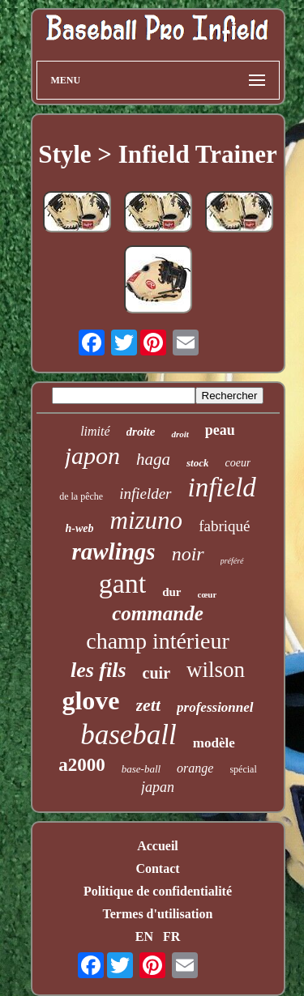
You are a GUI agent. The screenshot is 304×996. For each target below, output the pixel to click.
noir (188, 553)
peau (220, 430)
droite (141, 431)
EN (144, 936)
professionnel (215, 707)
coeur (237, 463)
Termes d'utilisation (158, 914)
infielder (145, 493)
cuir (156, 673)
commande (157, 613)
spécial (242, 769)
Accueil (157, 846)
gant (123, 583)
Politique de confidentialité (157, 891)
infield (222, 487)
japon (92, 455)
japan (157, 787)
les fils (98, 670)
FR (171, 936)
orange (195, 768)
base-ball (141, 769)
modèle (214, 743)
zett (148, 705)
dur (171, 591)
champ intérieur (157, 640)
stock (197, 463)
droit (179, 434)
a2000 (81, 765)
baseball (128, 735)
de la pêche (81, 496)
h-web (80, 528)
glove (90, 700)
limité (94, 431)
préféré (232, 560)
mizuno (146, 520)
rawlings (113, 551)
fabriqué (224, 525)
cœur (207, 594)
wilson (215, 670)
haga (153, 459)
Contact (157, 868)
